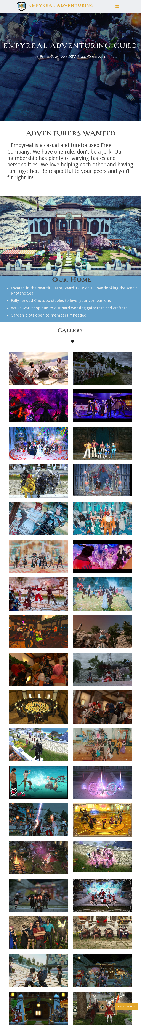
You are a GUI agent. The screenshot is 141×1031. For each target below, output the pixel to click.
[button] (117, 6)
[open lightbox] (38, 368)
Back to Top (126, 1006)
